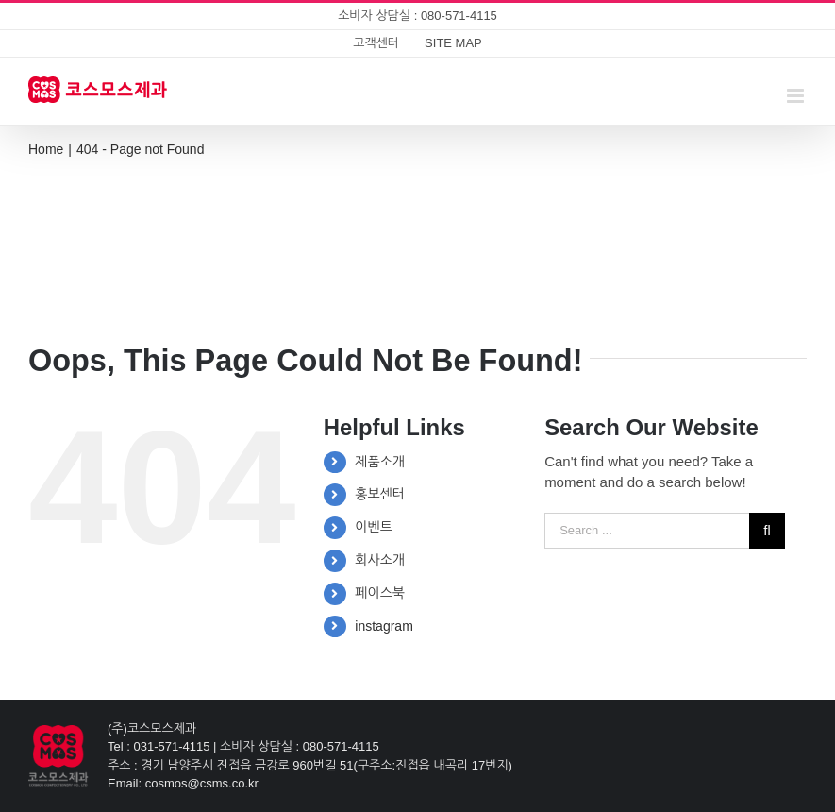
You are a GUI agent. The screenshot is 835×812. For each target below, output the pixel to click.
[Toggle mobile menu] (797, 96)
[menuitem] (376, 43)
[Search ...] (646, 531)
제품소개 (380, 461)
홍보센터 (380, 493)
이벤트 (373, 526)
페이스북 (380, 593)
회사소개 (380, 559)
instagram (383, 626)
